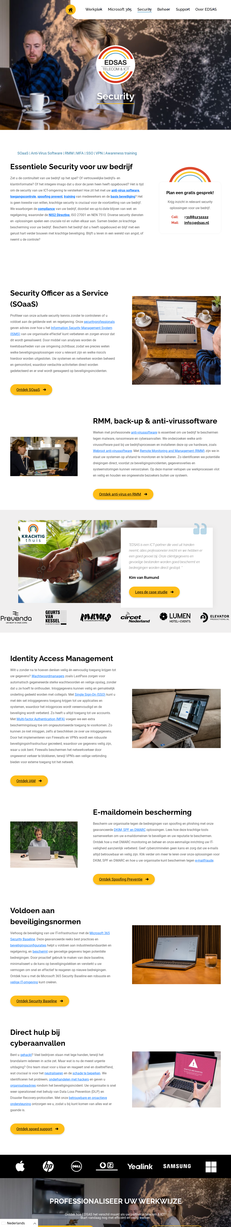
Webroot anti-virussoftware (112, 451)
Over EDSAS (206, 9)
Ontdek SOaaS (31, 390)
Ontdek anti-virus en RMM (123, 494)
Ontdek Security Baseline (39, 1001)
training (69, 196)
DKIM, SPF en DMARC (130, 830)
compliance (46, 209)
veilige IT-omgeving (24, 982)
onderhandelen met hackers (69, 1079)
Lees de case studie (154, 592)
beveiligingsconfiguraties (28, 945)
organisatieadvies (23, 1085)
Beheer (163, 9)
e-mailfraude (204, 860)
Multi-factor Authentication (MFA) (41, 719)
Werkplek (93, 9)
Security (144, 9)
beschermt (40, 951)
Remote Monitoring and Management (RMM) (172, 451)
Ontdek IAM (29, 781)
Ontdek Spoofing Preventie (124, 879)
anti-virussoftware (144, 432)
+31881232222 (196, 217)
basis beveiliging (123, 196)
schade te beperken (86, 1073)
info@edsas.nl (196, 223)
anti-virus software (125, 190)
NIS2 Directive (59, 215)
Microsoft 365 (120, 9)
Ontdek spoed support (37, 1129)
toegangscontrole (23, 196)
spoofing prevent (49, 196)
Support (183, 9)
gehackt (26, 1055)
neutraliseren (53, 1073)
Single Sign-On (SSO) (90, 694)
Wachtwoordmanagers (48, 676)
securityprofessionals (99, 322)
